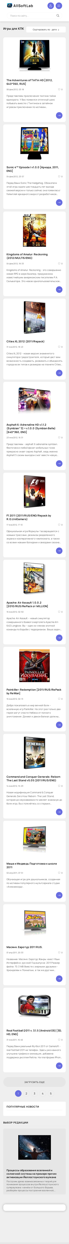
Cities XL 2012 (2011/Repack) (26, 341)
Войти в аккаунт (50, 5)
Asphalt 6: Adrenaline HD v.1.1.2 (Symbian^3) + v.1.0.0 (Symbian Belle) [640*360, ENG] (31, 428)
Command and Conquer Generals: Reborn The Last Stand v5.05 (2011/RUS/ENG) (34, 778)
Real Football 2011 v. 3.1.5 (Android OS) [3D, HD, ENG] (34, 1032)
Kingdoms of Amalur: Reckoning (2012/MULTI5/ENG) (27, 256)
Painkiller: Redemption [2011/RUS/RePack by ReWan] (34, 691)
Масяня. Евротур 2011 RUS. (25, 947)
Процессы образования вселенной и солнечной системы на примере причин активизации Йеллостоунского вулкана (32, 1174)
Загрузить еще (34, 1082)
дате (54, 29)
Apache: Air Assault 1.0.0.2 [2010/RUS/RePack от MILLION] (27, 604)
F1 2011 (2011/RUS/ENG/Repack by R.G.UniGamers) (29, 517)
